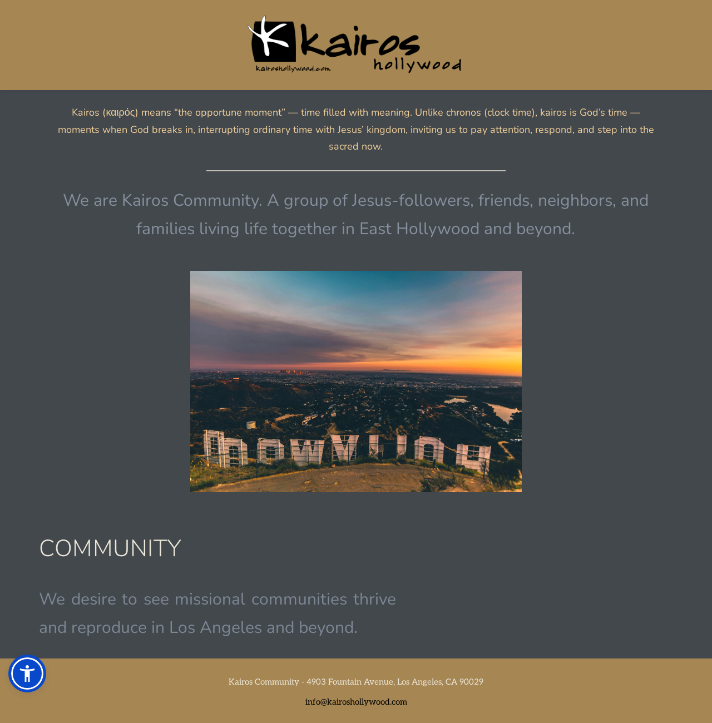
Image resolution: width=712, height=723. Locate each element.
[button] (27, 673)
